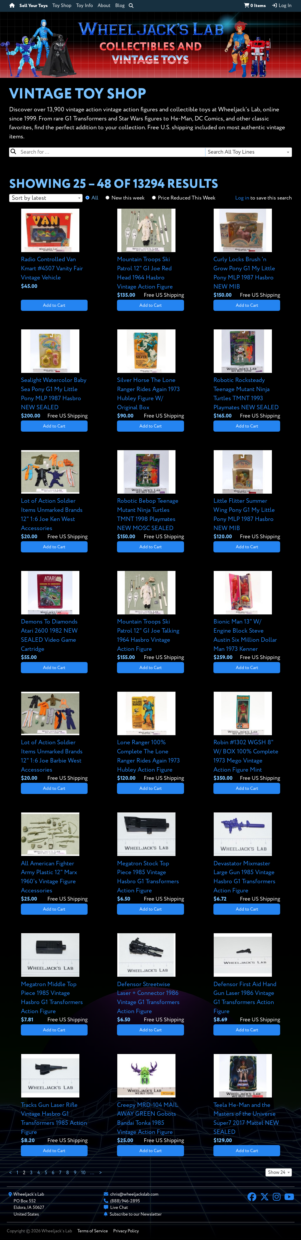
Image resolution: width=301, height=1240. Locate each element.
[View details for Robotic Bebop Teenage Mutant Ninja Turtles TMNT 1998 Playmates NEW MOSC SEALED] (150, 495)
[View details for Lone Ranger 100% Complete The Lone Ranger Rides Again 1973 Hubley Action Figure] (150, 737)
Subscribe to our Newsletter (136, 1214)
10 (83, 1173)
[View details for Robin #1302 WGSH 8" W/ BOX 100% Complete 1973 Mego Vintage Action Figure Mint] (246, 737)
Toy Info (84, 6)
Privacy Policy (126, 1231)
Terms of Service (92, 1231)
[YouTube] (289, 1197)
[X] (264, 1197)
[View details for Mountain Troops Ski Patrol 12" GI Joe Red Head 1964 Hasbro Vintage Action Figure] (150, 254)
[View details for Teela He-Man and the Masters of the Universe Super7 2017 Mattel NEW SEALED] (246, 1099)
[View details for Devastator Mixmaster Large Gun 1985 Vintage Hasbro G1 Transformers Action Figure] (246, 858)
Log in (242, 198)
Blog (120, 6)
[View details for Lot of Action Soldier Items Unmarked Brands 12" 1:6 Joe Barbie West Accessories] (54, 737)
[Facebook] (252, 1197)
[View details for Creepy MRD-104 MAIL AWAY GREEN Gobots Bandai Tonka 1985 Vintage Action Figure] (150, 1099)
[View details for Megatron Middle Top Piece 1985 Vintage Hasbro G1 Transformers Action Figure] (54, 978)
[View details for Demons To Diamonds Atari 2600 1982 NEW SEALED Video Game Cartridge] (54, 616)
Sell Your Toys (33, 6)
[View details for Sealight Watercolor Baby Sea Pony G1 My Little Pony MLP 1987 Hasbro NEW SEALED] (54, 374)
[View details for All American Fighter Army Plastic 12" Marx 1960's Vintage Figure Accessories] (54, 858)
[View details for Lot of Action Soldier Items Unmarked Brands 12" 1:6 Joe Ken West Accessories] (54, 495)
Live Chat (119, 1207)
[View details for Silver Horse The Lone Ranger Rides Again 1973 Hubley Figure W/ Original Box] (150, 374)
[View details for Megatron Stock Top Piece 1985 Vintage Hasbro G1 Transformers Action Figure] (150, 858)
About (104, 6)
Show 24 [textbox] (276, 1172)
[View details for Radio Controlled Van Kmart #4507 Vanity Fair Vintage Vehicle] (54, 249)
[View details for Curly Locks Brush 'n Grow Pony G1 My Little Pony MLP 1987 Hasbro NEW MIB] (246, 254)
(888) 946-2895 (125, 1201)
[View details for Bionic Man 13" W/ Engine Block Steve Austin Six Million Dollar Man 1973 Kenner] (246, 616)
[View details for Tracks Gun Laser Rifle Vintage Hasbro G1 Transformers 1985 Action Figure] (54, 1099)
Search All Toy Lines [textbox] (231, 152)
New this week (128, 198)
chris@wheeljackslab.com (134, 1194)
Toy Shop (61, 6)
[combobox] (248, 152)
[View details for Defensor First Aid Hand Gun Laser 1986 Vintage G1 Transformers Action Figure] (246, 978)
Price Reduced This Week (186, 198)
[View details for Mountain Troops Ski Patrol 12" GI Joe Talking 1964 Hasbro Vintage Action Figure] (150, 616)
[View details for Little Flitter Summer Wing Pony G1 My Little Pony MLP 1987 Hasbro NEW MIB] (246, 495)
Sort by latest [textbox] (29, 198)
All (94, 198)
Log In (282, 5)
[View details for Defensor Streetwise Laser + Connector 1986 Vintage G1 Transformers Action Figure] (150, 978)
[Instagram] (276, 1197)
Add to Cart (54, 305)
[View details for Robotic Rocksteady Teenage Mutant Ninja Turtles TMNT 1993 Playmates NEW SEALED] (246, 374)
